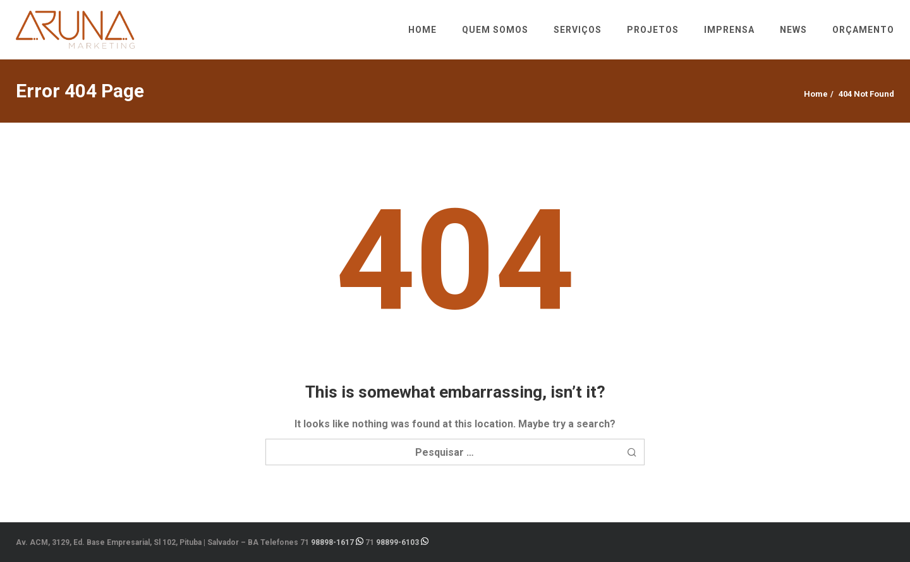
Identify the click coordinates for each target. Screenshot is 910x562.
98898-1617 (332, 542)
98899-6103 (397, 542)
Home (816, 94)
